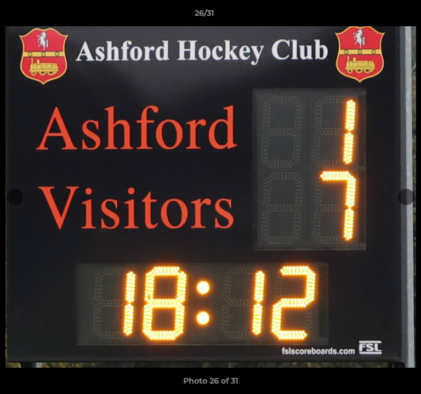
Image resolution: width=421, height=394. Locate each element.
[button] (381, 16)
